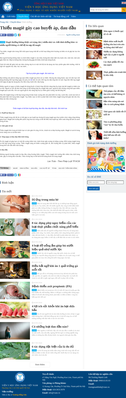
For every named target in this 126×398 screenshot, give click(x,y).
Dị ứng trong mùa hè (45, 199)
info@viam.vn (54, 393)
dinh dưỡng (24, 168)
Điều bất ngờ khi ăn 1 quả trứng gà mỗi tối (55, 267)
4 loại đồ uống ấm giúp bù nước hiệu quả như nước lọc (52, 247)
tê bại (54, 168)
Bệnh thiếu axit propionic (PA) (52, 286)
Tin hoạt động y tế (61, 16)
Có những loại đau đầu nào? (50, 326)
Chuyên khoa (23, 16)
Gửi (2, 35)
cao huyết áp (45, 168)
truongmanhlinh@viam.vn (99, 387)
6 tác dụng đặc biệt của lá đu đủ (53, 346)
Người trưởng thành (73, 35)
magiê (15, 168)
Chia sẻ (10, 35)
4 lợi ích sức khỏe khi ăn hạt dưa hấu (53, 308)
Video (73, 16)
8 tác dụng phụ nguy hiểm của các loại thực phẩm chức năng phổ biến (55, 224)
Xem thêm (40, 365)
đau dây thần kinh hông (68, 168)
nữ (31, 80)
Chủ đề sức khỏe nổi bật (40, 16)
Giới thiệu (11, 16)
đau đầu (34, 168)
